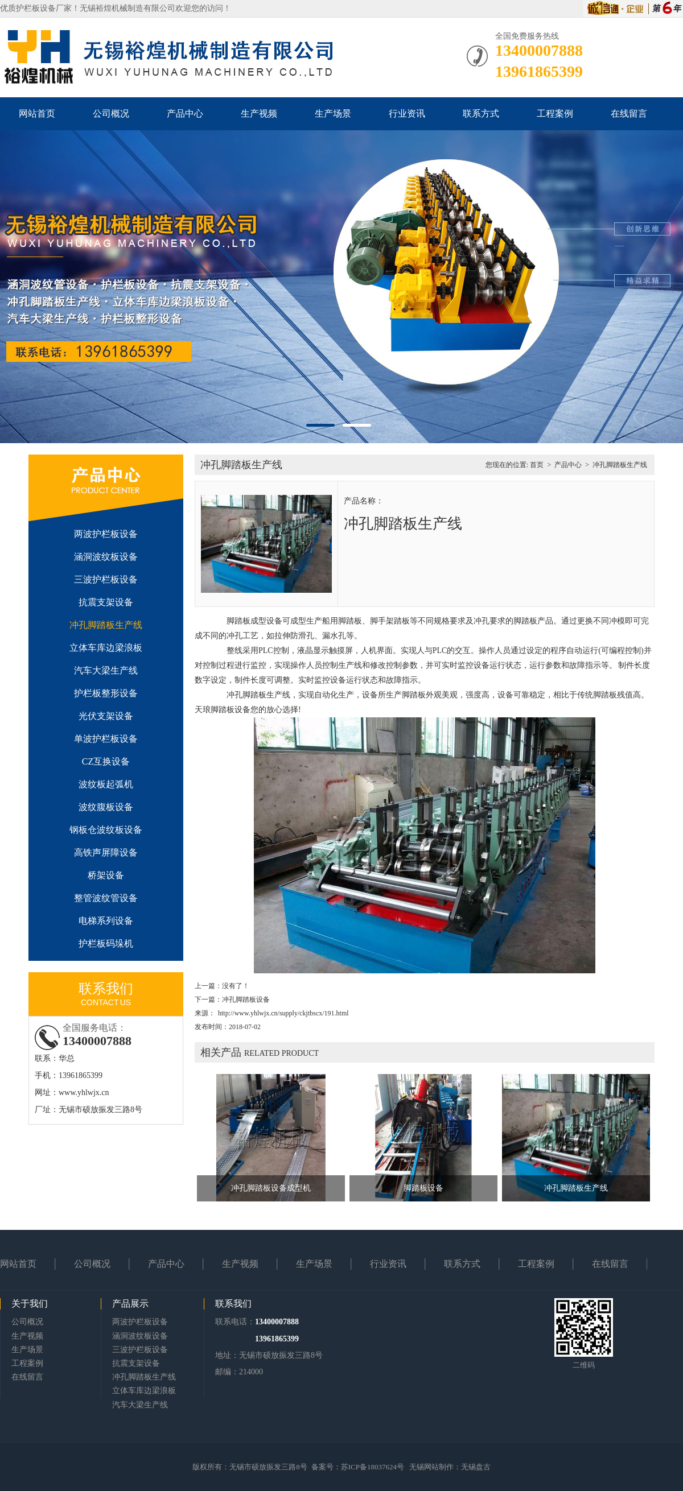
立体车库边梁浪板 (105, 647)
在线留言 (629, 113)
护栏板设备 (36, 8)
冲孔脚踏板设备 (246, 999)
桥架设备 (106, 875)
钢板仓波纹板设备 (105, 830)
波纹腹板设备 (106, 807)
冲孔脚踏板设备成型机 (271, 1188)
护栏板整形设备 (106, 693)
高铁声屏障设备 (106, 852)
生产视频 (259, 113)
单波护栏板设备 (106, 739)
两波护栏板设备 (106, 534)
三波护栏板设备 (106, 579)
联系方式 (481, 113)
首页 (537, 465)
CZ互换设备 (106, 761)
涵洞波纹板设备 (106, 556)
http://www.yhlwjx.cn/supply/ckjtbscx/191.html (283, 1013)
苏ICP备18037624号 (372, 1467)
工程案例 (555, 113)
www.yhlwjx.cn (84, 1092)
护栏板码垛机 (106, 943)
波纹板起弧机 (106, 784)
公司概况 (111, 113)
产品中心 (185, 113)
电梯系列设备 (106, 921)
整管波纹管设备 (106, 898)
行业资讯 (407, 113)
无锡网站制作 (431, 1467)
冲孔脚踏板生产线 (105, 625)
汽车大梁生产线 (106, 670)
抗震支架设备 (106, 602)
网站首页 (37, 113)
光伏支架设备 (106, 716)
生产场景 (333, 113)
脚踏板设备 (423, 1188)
